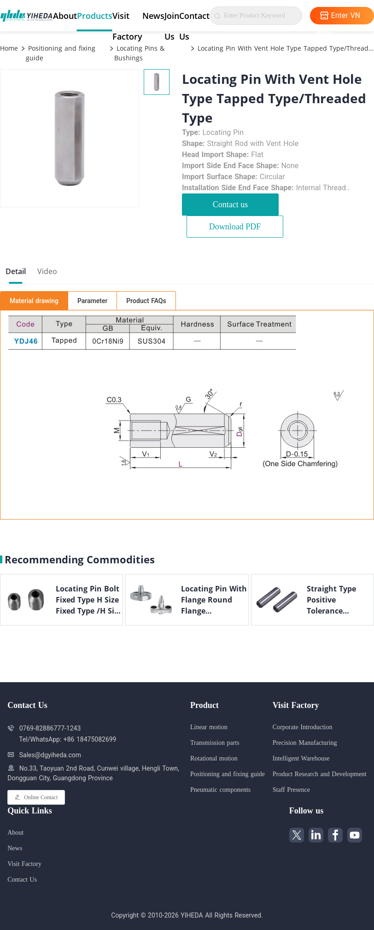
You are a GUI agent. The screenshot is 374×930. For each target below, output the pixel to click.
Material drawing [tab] (34, 300)
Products (94, 15)
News (153, 15)
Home (9, 48)
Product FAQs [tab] (146, 300)
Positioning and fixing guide (60, 53)
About (65, 15)
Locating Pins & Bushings (139, 53)
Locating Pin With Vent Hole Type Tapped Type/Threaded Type (284, 48)
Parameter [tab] (92, 300)
